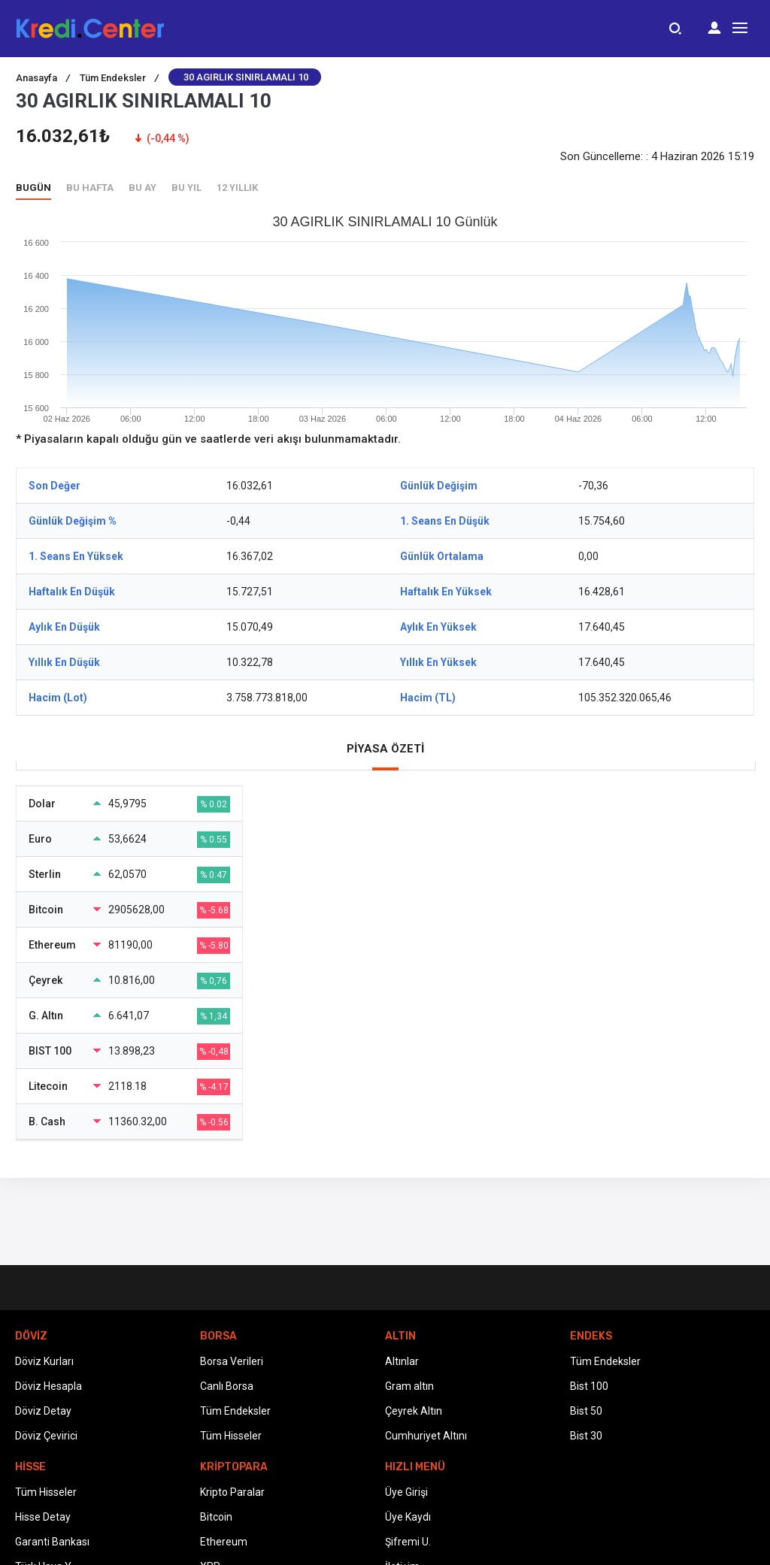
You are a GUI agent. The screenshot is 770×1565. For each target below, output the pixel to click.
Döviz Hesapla (48, 1386)
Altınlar (402, 1361)
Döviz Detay (43, 1411)
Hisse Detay (43, 1517)
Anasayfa (43, 78)
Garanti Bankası (52, 1541)
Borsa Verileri (231, 1361)
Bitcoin (216, 1517)
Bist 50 (586, 1411)
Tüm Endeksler (119, 78)
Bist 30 (586, 1435)
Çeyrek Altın (413, 1411)
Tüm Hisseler (231, 1435)
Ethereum (223, 1541)
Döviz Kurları (44, 1361)
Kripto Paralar (232, 1492)
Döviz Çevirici (46, 1435)
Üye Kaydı (408, 1517)
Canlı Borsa (226, 1386)
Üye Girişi (406, 1492)
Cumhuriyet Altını (426, 1435)
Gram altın (409, 1386)
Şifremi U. (408, 1541)
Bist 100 (589, 1386)
